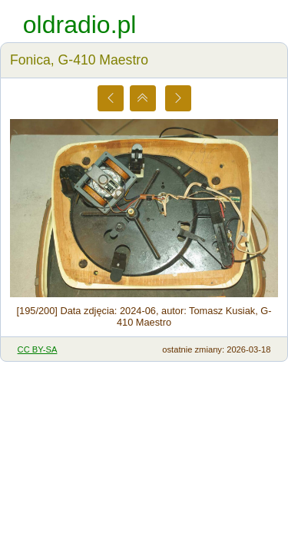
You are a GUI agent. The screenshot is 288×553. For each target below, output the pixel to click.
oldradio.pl (80, 24)
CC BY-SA (38, 349)
